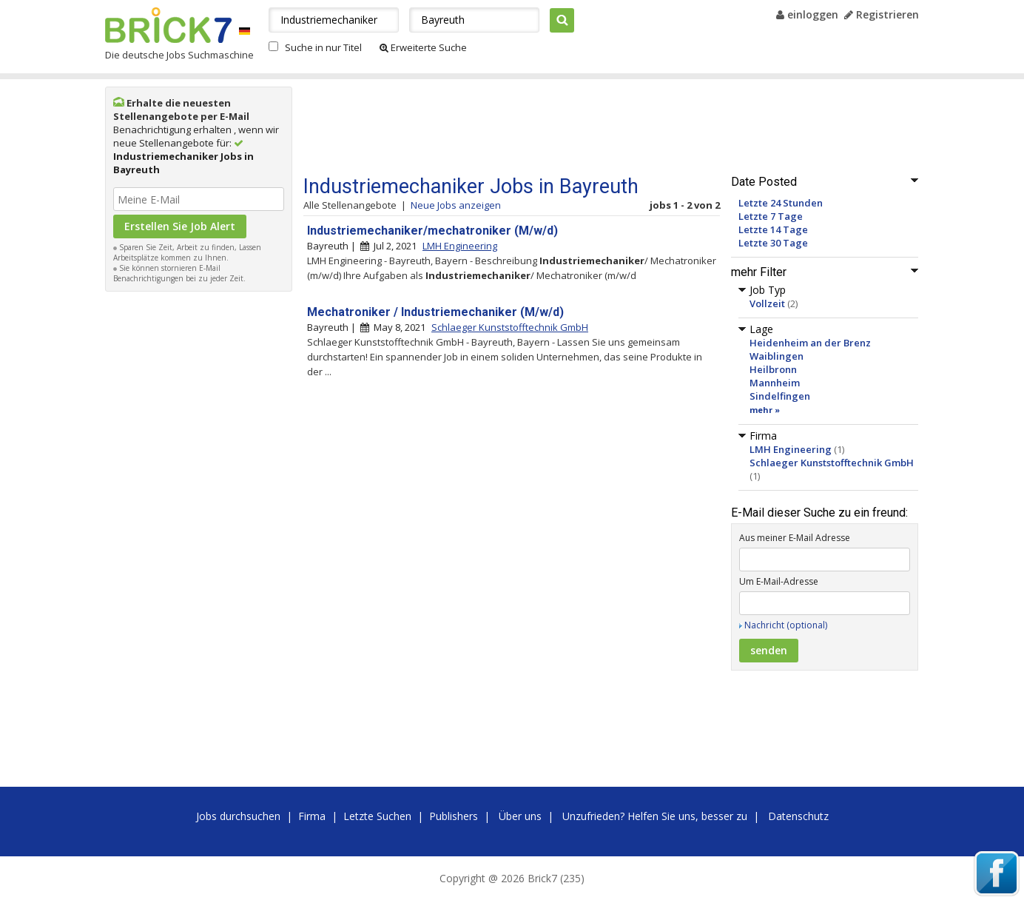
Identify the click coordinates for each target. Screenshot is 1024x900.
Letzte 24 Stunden (780, 202)
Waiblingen (777, 356)
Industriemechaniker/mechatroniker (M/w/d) (432, 231)
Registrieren (881, 14)
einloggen (807, 14)
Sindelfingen (780, 396)
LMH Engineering (791, 449)
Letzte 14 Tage (773, 229)
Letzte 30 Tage (773, 242)
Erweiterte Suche (423, 47)
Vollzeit (767, 303)
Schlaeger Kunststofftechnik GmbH (832, 462)
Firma (312, 816)
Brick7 (168, 25)
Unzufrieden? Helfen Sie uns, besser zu (654, 816)
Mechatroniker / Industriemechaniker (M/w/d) (435, 312)
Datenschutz (798, 816)
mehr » (765, 409)
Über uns (520, 816)
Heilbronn (773, 369)
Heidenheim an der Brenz (810, 342)
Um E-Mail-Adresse (778, 581)
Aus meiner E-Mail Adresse (794, 537)
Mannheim (775, 382)
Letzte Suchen (377, 816)
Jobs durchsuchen (238, 816)
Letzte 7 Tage (770, 216)
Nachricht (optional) (785, 625)
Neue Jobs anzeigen (456, 205)
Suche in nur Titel (323, 47)
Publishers (453, 816)
